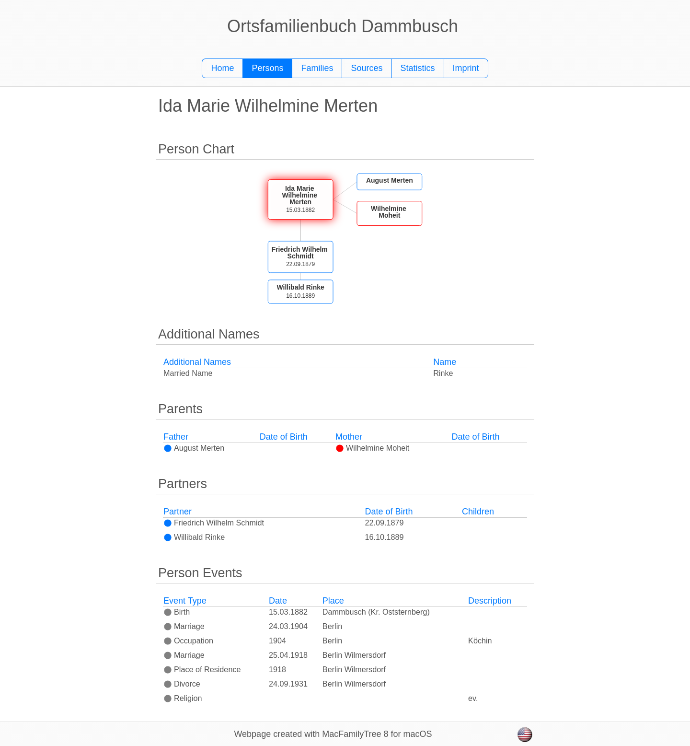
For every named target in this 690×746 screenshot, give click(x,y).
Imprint (466, 68)
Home (222, 68)
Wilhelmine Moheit (372, 447)
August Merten (193, 447)
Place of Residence (202, 669)
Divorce (181, 683)
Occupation (188, 640)
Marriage (184, 626)
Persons (267, 68)
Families (317, 68)
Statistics (418, 68)
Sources (366, 68)
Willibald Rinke (194, 537)
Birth (176, 611)
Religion (182, 698)
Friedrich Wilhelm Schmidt (213, 522)
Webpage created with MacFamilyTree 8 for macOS (333, 734)
